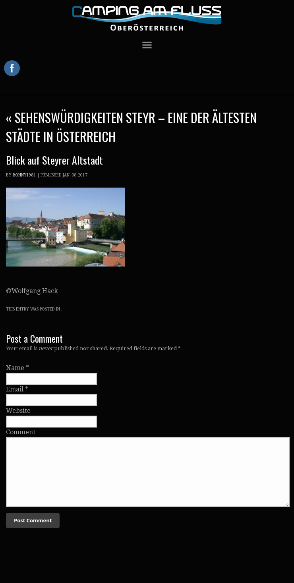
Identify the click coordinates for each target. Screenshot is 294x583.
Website (18, 410)
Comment (20, 432)
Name (15, 368)
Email (14, 389)
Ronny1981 (24, 175)
